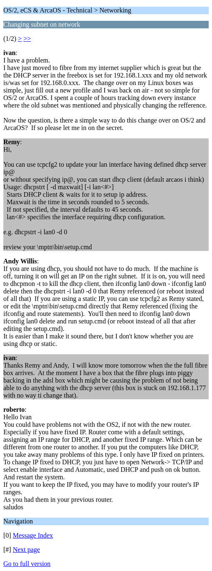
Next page (26, 549)
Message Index (33, 535)
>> (27, 38)
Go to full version (26, 563)
